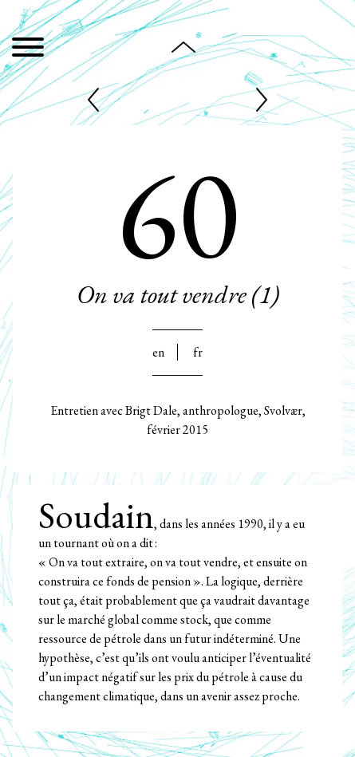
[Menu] (28, 50)
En (158, 352)
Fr (198, 352)
